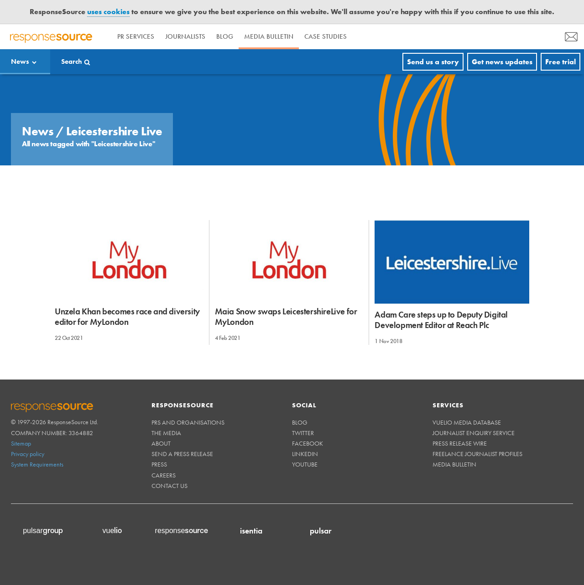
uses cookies (108, 11)
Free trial (560, 62)
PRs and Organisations (187, 422)
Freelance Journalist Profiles (477, 454)
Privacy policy (27, 454)
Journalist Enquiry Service (474, 433)
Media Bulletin (268, 36)
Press (159, 464)
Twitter (303, 433)
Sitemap (21, 443)
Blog (224, 36)
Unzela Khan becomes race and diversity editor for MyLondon (127, 317)
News (20, 61)
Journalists (185, 36)
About (161, 443)
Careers (163, 475)
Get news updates (502, 62)
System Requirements (37, 464)
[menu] (571, 36)
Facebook (307, 443)
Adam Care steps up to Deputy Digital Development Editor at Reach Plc (441, 320)
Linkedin (305, 454)
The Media (166, 433)
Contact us (169, 486)
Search (71, 61)
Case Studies (325, 36)
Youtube (305, 464)
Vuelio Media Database (467, 422)
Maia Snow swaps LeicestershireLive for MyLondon (286, 317)
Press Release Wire (460, 443)
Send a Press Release (182, 454)
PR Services (135, 36)
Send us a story (433, 62)
